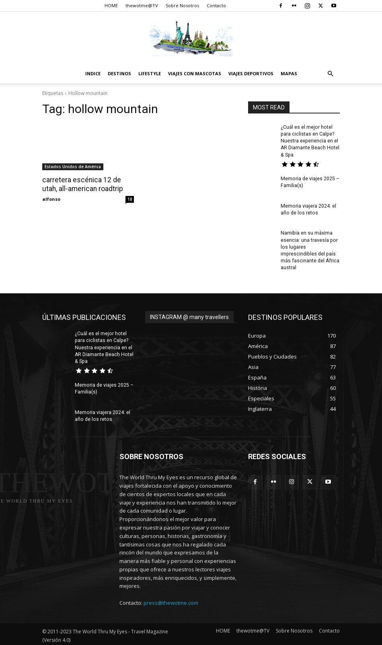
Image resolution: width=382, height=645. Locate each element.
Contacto (216, 5)
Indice (93, 73)
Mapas (289, 73)
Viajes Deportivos (250, 73)
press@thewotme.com (171, 600)
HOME (111, 5)
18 (129, 199)
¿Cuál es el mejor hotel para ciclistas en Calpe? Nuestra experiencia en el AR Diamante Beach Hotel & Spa (310, 140)
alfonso (51, 199)
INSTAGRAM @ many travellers (189, 315)
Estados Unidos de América (73, 166)
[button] (330, 74)
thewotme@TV (141, 5)
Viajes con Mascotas (194, 73)
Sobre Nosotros (182, 5)
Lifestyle (149, 73)
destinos (119, 73)
